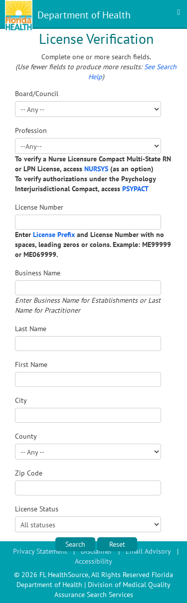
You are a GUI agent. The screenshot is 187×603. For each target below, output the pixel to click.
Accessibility (93, 561)
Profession (31, 130)
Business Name (37, 272)
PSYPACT (135, 188)
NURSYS (96, 168)
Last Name (30, 328)
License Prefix (54, 234)
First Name (31, 364)
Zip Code (28, 473)
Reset (117, 544)
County (26, 436)
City (21, 400)
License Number (39, 207)
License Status (36, 508)
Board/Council (36, 93)
